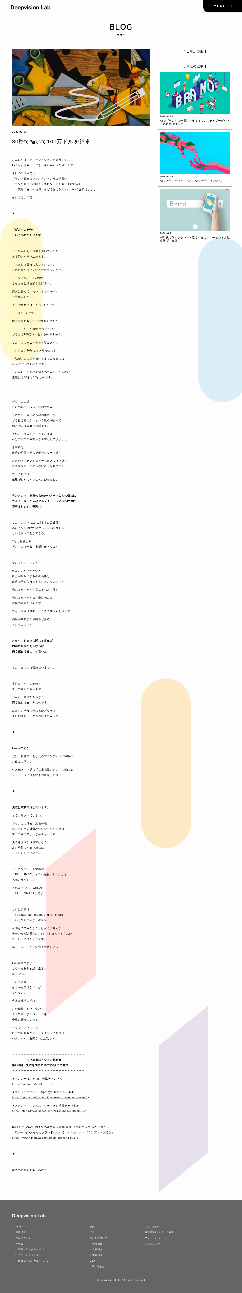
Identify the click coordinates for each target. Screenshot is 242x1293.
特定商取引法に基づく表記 (158, 1232)
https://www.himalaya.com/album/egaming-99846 (46, 1137)
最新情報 (19, 1232)
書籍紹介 (96, 1255)
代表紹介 (96, 1249)
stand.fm (50, 1105)
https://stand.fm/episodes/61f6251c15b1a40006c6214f (50, 1110)
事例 (90, 1226)
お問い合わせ (95, 1266)
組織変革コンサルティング (32, 1260)
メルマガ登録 (150, 1226)
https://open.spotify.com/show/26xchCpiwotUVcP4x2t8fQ (51, 1097)
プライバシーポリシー (155, 1238)
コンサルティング (27, 1255)
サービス (19, 1243)
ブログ (91, 1232)
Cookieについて (153, 1243)
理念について (21, 1238)
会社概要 (96, 1243)
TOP (16, 1226)
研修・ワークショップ (29, 1249)
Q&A (90, 1260)
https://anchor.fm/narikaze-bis (33, 1084)
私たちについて (97, 1238)
